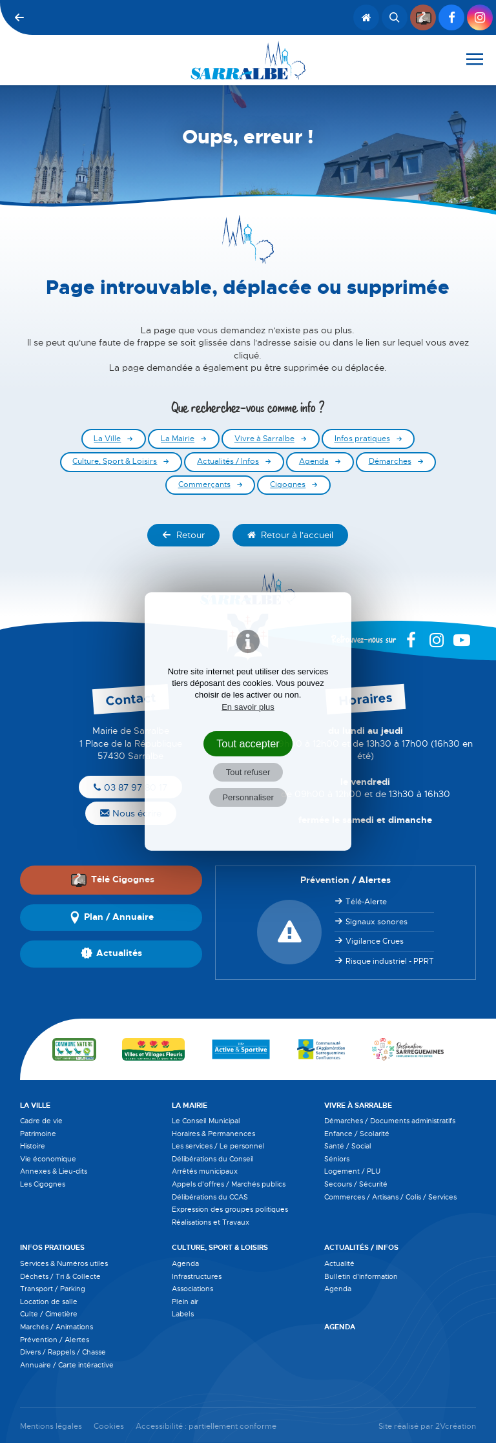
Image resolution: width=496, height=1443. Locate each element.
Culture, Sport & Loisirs (114, 461)
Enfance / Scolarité (356, 1133)
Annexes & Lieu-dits (53, 1171)
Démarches (390, 461)
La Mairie (177, 439)
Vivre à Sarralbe (264, 439)
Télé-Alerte (366, 902)
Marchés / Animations (56, 1326)
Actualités (111, 954)
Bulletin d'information (361, 1276)
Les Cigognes (42, 1184)
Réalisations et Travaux (210, 1222)
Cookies (109, 1426)
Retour (183, 535)
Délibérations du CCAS (210, 1196)
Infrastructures (197, 1276)
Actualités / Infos (228, 461)
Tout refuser (248, 772)
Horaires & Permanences (213, 1133)
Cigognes (287, 485)
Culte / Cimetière (49, 1313)
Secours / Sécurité (356, 1184)
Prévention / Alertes (54, 1339)
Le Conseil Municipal (206, 1120)
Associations (192, 1288)
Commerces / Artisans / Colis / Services (390, 1196)
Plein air (185, 1301)
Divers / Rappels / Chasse (63, 1351)
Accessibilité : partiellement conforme (206, 1426)
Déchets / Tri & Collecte (60, 1276)
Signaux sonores (377, 922)
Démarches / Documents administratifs (389, 1120)
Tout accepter (248, 743)
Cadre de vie (41, 1120)
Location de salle (49, 1301)
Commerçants (204, 485)
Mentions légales (51, 1426)
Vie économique (48, 1158)
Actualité (339, 1263)
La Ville (107, 439)
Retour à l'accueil (290, 535)
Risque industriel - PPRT (390, 961)
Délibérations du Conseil (213, 1158)
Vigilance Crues (375, 941)
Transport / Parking (52, 1288)
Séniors (336, 1158)
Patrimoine (38, 1133)
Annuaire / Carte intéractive (67, 1364)
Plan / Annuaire (111, 917)
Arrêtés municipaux (205, 1171)
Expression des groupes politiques (230, 1209)
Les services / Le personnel (218, 1145)
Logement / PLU (352, 1171)
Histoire (32, 1145)
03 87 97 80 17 (130, 787)
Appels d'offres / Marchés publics (228, 1184)
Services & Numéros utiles (64, 1263)
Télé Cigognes (112, 879)
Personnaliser (248, 797)
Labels (183, 1313)
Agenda (314, 461)
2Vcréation (455, 1426)
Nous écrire (130, 813)
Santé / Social (347, 1145)
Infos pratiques (362, 439)
